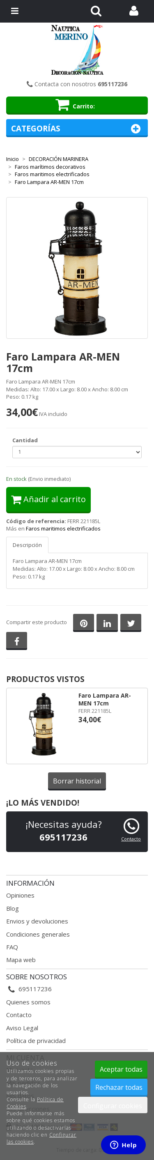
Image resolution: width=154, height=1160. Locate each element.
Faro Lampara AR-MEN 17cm (104, 699)
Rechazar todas (119, 1087)
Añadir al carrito (48, 499)
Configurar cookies (112, 1105)
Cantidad (25, 440)
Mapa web (21, 960)
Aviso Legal (22, 1028)
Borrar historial (77, 781)
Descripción (27, 545)
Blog (12, 908)
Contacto (131, 839)
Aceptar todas (121, 1069)
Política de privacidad (36, 1040)
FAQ (12, 947)
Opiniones (20, 895)
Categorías (77, 128)
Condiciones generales (38, 934)
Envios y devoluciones (37, 921)
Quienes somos (28, 1002)
